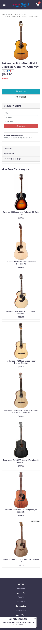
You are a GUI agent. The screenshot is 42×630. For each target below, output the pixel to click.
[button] (21, 96)
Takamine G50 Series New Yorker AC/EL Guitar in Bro (21, 213)
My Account (21, 588)
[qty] (21, 113)
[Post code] (21, 122)
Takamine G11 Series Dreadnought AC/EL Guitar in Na (21, 511)
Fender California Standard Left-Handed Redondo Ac (21, 263)
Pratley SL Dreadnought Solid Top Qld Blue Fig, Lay (21, 560)
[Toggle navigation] (4, 4)
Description (8, 148)
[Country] (21, 117)
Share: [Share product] (7, 71)
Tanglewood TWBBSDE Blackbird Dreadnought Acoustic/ (21, 461)
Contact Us (21, 601)
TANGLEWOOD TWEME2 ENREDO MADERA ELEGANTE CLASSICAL (21, 411)
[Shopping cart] (37, 4)
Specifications (9, 154)
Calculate (21, 126)
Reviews (12, 159)
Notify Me (21, 91)
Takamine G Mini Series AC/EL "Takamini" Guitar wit (21, 312)
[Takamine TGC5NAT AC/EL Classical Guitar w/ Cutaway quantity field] (21, 85)
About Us (21, 597)
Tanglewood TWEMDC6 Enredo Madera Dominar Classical (21, 362)
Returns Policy (21, 610)
